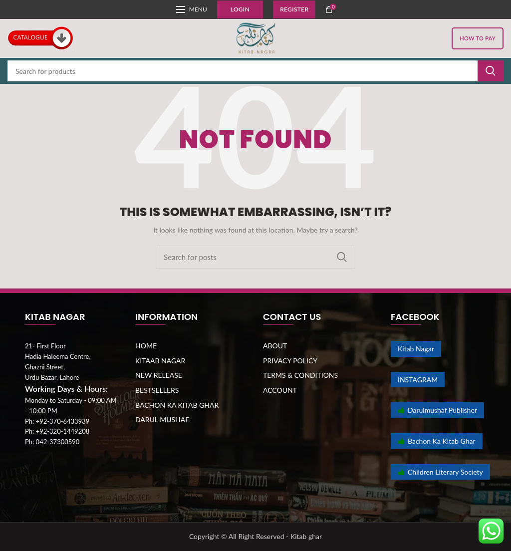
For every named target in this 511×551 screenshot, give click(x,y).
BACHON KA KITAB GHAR (177, 405)
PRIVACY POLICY (290, 360)
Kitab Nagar (416, 348)
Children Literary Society (440, 472)
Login (240, 9)
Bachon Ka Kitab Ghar (437, 441)
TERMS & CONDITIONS (300, 375)
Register (294, 9)
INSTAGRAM (418, 379)
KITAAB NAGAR (160, 360)
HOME (146, 345)
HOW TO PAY (478, 38)
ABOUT (275, 345)
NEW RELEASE (158, 375)
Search (491, 70)
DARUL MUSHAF (162, 419)
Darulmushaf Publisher (437, 410)
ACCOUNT (280, 390)
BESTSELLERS (157, 390)
